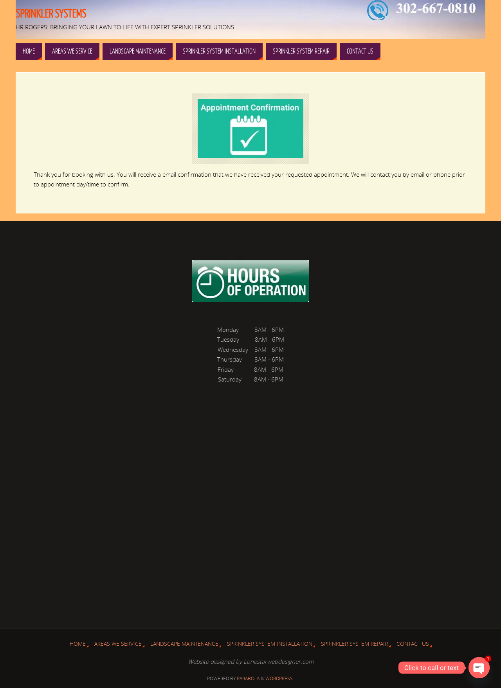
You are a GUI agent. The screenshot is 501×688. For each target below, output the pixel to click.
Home (78, 643)
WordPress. (279, 678)
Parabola (248, 678)
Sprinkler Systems (51, 14)
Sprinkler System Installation (269, 643)
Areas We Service (118, 643)
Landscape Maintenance (184, 643)
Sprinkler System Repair (354, 643)
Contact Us (412, 643)
